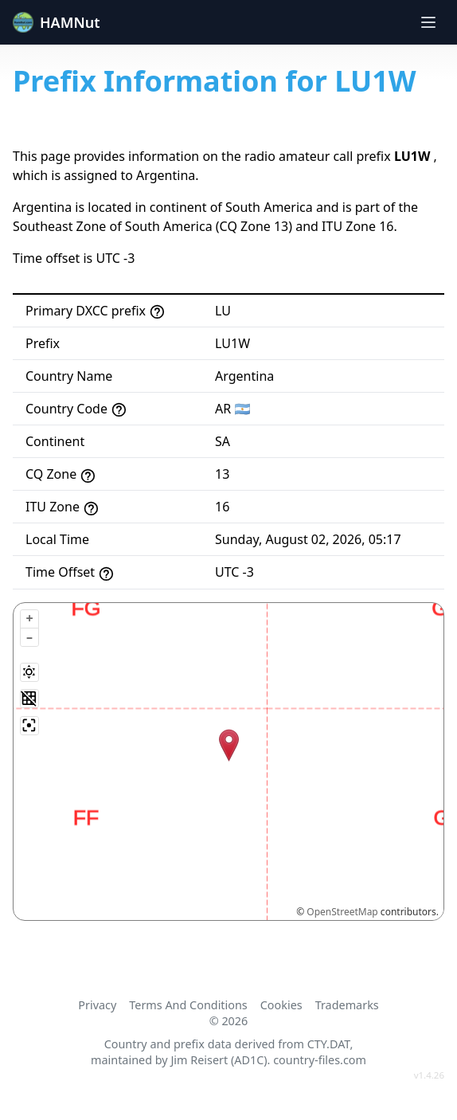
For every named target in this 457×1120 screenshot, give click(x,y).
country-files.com (319, 1059)
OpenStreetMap (342, 911)
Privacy (97, 1004)
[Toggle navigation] (428, 22)
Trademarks (347, 1004)
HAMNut (56, 22)
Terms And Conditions (188, 1004)
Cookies (281, 1004)
